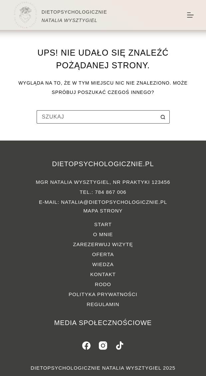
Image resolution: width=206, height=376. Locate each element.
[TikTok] (119, 345)
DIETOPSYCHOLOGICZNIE (74, 12)
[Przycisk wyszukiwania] (163, 117)
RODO (103, 284)
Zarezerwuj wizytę (103, 244)
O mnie (103, 234)
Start (103, 224)
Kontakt (103, 274)
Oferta (103, 254)
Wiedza (102, 264)
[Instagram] (103, 345)
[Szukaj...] (96, 117)
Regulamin (103, 304)
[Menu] (190, 15)
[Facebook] (86, 345)
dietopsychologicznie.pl (103, 164)
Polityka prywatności (103, 294)
